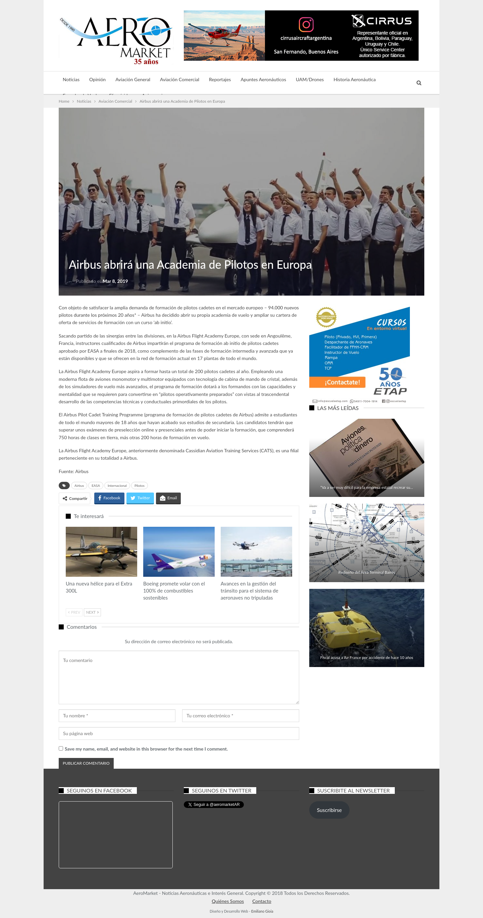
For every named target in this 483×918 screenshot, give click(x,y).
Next (92, 612)
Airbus (79, 485)
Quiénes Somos (228, 901)
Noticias (71, 79)
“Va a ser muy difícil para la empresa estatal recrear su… (366, 487)
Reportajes (220, 79)
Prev (74, 612)
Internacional (117, 485)
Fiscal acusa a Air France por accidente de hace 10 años (366, 657)
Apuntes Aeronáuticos (263, 79)
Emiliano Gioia (262, 911)
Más (389, 79)
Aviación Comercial (179, 79)
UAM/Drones (310, 79)
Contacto (261, 901)
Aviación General (132, 79)
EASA (96, 485)
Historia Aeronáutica (354, 79)
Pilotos (140, 485)
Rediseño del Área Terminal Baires (366, 572)
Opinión (97, 79)
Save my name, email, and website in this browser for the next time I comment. (146, 749)
